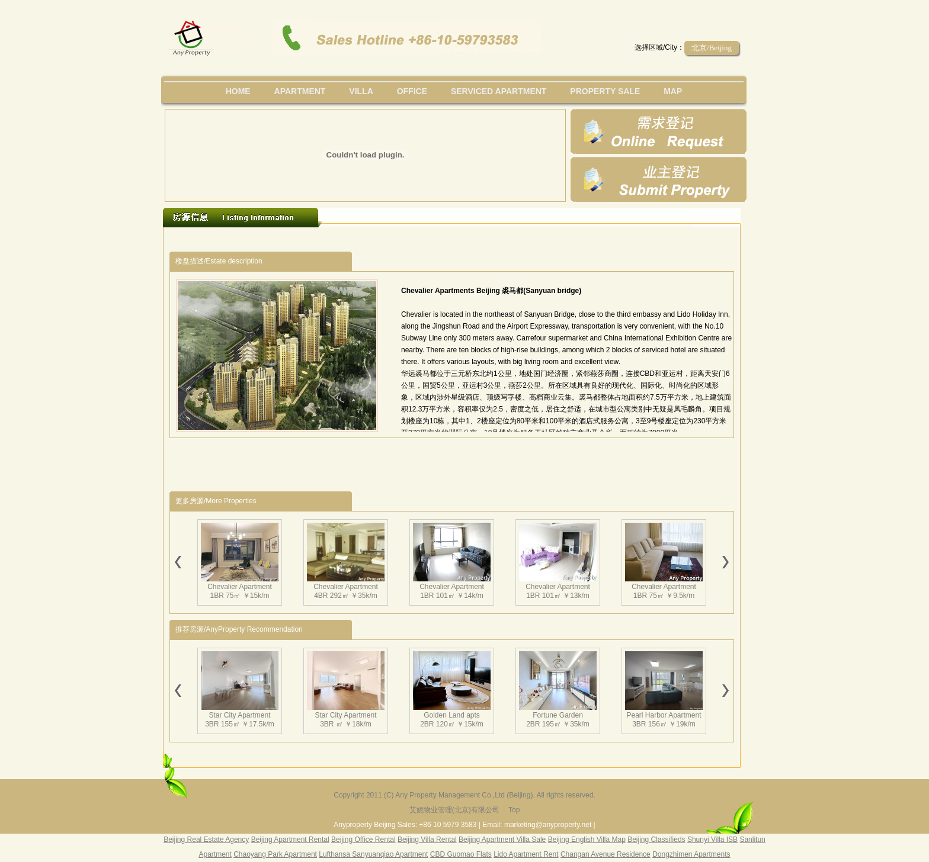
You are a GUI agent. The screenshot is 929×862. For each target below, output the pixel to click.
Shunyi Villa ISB (712, 839)
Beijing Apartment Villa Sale (502, 839)
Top (514, 810)
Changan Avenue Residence (605, 854)
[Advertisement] (387, 239)
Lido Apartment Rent (526, 854)
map (673, 91)
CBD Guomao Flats (461, 854)
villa (361, 91)
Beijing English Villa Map (587, 839)
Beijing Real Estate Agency (206, 839)
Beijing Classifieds (656, 839)
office (412, 91)
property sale (605, 91)
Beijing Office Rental (363, 839)
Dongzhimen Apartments (691, 854)
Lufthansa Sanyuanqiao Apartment (373, 854)
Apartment (300, 91)
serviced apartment (499, 91)
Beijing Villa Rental (427, 839)
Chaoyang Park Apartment (275, 854)
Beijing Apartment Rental (290, 839)
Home (238, 91)
